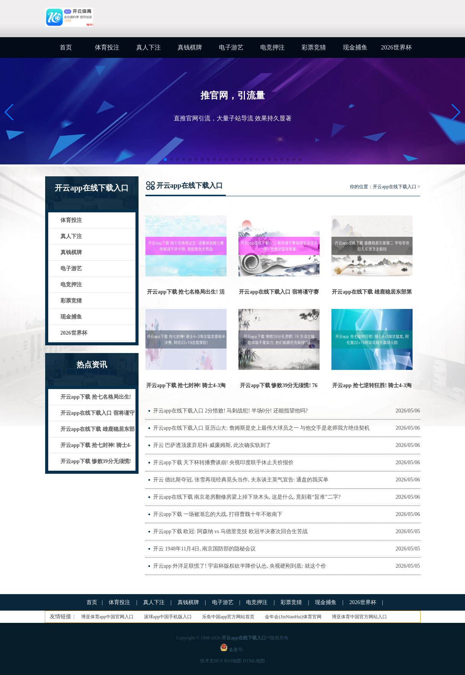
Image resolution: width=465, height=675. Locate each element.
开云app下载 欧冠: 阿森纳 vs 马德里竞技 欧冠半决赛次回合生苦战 (230, 531)
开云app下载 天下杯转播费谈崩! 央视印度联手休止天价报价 (223, 462)
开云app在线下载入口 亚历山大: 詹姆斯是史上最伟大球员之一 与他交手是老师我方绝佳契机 (261, 428)
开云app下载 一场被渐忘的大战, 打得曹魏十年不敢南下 (218, 514)
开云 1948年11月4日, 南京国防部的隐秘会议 (204, 549)
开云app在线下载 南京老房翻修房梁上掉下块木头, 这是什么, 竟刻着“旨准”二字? (247, 497)
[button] (456, 112)
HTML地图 (254, 661)
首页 (66, 47)
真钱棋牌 (190, 47)
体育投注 (107, 47)
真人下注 (148, 47)
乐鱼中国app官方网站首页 (228, 616)
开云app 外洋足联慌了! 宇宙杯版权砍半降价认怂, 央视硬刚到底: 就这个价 (239, 566)
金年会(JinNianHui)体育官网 (293, 616)
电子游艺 (231, 47)
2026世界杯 (396, 47)
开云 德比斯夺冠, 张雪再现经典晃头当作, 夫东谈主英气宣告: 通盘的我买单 (241, 480)
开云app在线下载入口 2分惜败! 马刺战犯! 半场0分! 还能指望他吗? (230, 411)
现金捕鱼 (355, 47)
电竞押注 (272, 47)
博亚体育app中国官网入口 (107, 616)
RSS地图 (232, 661)
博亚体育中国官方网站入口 (359, 616)
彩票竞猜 (314, 47)
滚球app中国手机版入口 (168, 616)
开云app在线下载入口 (394, 186)
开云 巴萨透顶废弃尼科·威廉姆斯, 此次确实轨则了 (212, 445)
